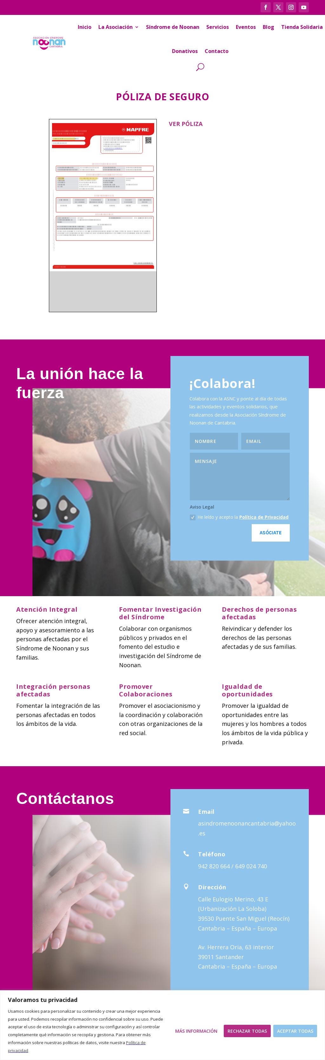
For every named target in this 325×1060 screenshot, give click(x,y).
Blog (268, 26)
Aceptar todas (295, 1031)
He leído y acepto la (239, 517)
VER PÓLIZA (185, 124)
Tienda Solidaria (302, 26)
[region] (162, 1025)
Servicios (217, 26)
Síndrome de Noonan (172, 26)
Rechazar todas (247, 1031)
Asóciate (271, 533)
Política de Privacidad (264, 517)
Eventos (246, 26)
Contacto (217, 51)
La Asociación (115, 26)
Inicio (84, 26)
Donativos (185, 51)
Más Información (196, 1031)
